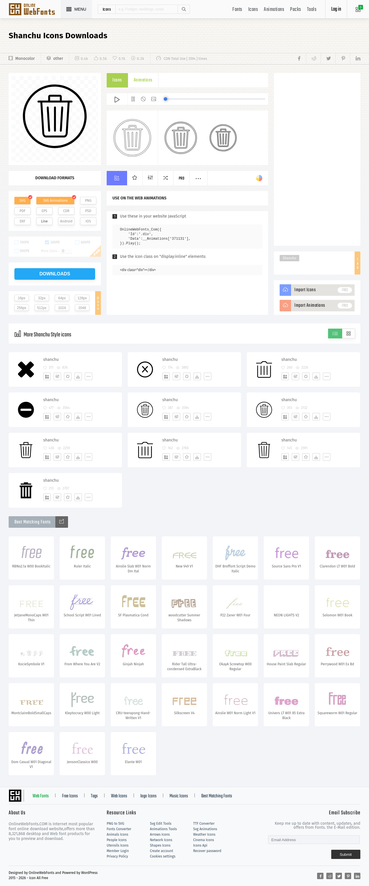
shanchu (51, 359)
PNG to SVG (115, 824)
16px (21, 298)
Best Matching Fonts (216, 796)
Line (44, 221)
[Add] (47, 376)
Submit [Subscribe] (346, 854)
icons (107, 9)
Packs (295, 9)
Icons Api (200, 845)
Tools (312, 9)
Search (183, 9)
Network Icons (161, 840)
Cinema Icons (203, 840)
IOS (88, 221)
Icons (253, 9)
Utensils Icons (118, 845)
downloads (54, 273)
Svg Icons (35, 10)
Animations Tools (163, 829)
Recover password (207, 851)
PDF (23, 211)
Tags (94, 796)
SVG (22, 201)
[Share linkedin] (355, 58)
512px (42, 308)
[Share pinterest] (342, 58)
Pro (181, 178)
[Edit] (57, 376)
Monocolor (25, 58)
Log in (336, 9)
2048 (82, 308)
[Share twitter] (328, 58)
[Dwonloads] (78, 376)
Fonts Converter (119, 829)
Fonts (237, 9)
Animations (274, 9)
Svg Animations (205, 829)
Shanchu (289, 258)
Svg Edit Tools (161, 824)
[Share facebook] (301, 58)
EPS (44, 211)
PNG (88, 201)
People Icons (117, 840)
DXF (22, 221)
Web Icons (119, 796)
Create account (161, 851)
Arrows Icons (160, 834)
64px (62, 298)
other (58, 58)
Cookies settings (162, 856)
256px (22, 308)
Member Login (118, 851)
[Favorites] (67, 376)
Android (66, 221)
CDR (66, 211)
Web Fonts (41, 796)
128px (82, 298)
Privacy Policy (117, 856)
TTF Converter (203, 824)
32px (42, 298)
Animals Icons (117, 834)
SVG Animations (55, 201)
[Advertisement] (317, 159)
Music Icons (179, 796)
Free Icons (70, 796)
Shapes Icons (160, 845)
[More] (88, 376)
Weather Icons (204, 834)
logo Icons (148, 796)
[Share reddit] (313, 58)
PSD (88, 211)
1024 (62, 308)
